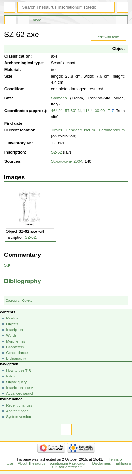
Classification (17, 56)
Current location (20, 130)
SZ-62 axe (27, 231)
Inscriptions (15, 330)
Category (12, 300)
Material (12, 69)
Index (10, 376)
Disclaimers (101, 463)
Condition (13, 89)
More (37, 20)
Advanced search (20, 393)
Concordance (17, 353)
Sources (12, 161)
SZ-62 (56, 152)
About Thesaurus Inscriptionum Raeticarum (52, 463)
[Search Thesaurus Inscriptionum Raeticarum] (61, 7)
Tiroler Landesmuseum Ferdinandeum (88, 130)
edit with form (108, 37)
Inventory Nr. (20, 143)
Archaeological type (23, 63)
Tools (121, 21)
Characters (15, 347)
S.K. (8, 265)
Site (8, 98)
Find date (13, 123)
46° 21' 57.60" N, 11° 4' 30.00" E (80, 111)
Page (10, 21)
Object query (16, 382)
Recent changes (19, 405)
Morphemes (15, 341)
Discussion (23, 21)
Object (118, 49)
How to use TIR (18, 370)
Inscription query (19, 387)
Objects (12, 324)
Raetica (12, 318)
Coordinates (16, 111)
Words (11, 335)
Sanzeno (59, 98)
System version (18, 417)
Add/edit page (17, 411)
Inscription (14, 152)
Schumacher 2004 (66, 161)
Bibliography (22, 281)
